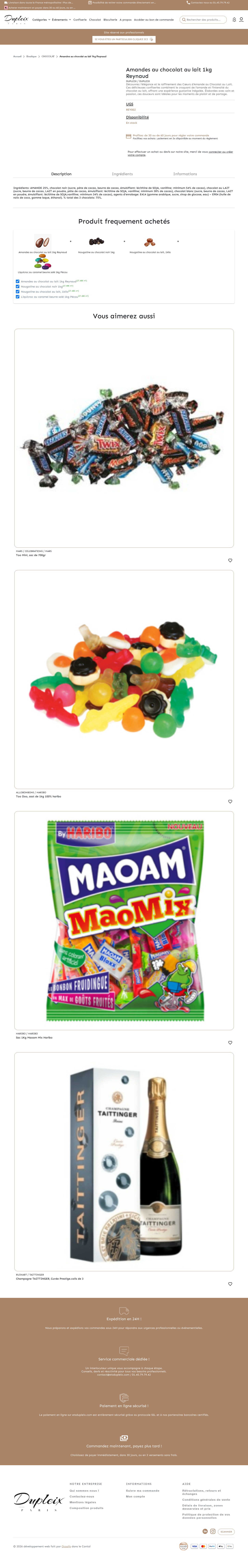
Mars (19, 551)
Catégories (41, 19)
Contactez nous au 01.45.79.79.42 (210, 2)
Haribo (41, 792)
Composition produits (87, 1508)
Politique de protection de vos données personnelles (206, 1516)
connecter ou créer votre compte (180, 153)
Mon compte (135, 1496)
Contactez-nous (82, 1496)
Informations (185, 174)
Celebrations (34, 551)
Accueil (17, 56)
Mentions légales (83, 1502)
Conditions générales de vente (206, 1499)
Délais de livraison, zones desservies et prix (202, 1507)
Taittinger (36, 1274)
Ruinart (21, 1274)
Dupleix (131, 81)
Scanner (226, 1531)
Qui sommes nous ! (84, 1490)
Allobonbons (25, 792)
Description (61, 174)
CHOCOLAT (48, 56)
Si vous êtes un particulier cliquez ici (124, 39)
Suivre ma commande (143, 1490)
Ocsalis (66, 1546)
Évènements (61, 19)
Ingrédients (122, 174)
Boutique (31, 56)
